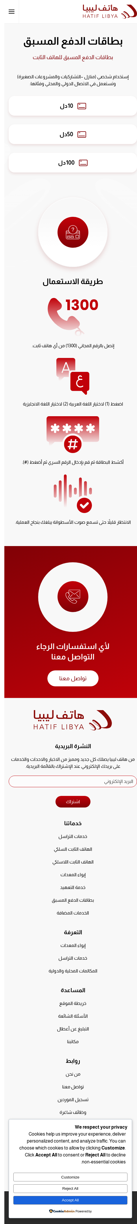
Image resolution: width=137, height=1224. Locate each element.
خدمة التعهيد (68, 887)
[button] (7, 11)
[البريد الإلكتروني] (68, 781)
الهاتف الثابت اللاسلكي (68, 861)
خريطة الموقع (68, 1003)
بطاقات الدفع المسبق (68, 900)
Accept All (66, 1200)
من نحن (68, 1074)
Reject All (66, 1188)
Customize (66, 1177)
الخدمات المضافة (68, 912)
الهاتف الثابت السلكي (68, 849)
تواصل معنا (68, 678)
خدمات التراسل (68, 836)
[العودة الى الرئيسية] (106, 11)
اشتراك (69, 801)
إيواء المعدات (68, 874)
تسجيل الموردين (68, 1099)
